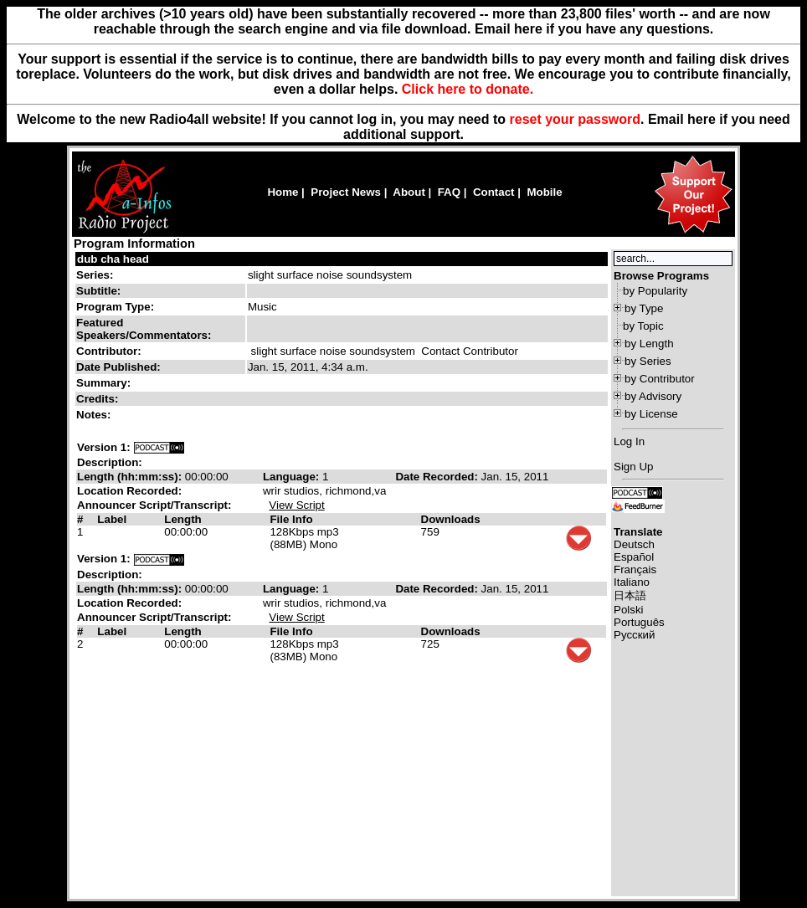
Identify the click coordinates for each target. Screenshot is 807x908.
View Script (296, 505)
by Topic (643, 326)
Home (282, 192)
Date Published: (118, 367)
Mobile (544, 192)
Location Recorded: (129, 491)
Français (635, 569)
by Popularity (655, 291)
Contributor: (108, 351)
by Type (644, 308)
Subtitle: (98, 291)
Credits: (98, 398)
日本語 (630, 595)
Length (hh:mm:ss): (131, 476)
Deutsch (634, 544)
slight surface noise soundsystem (330, 275)
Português (639, 622)
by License (651, 414)
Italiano (632, 582)
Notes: (95, 414)
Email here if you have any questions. (594, 29)
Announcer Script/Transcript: (154, 505)
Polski (629, 609)
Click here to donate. (467, 89)
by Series (648, 361)
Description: (109, 462)
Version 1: (104, 447)
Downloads (451, 519)
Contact (494, 192)
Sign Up (633, 466)
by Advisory (653, 396)
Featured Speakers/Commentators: (143, 328)
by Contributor (660, 378)
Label (111, 519)
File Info (291, 519)
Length (182, 519)
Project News (346, 192)
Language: (292, 476)
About (409, 192)
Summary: (105, 383)
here (701, 119)
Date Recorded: (438, 476)
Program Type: (115, 306)
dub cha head (113, 259)
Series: (94, 275)
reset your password (575, 119)
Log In (629, 441)
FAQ (449, 192)
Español (634, 557)
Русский (634, 634)
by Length (649, 343)
